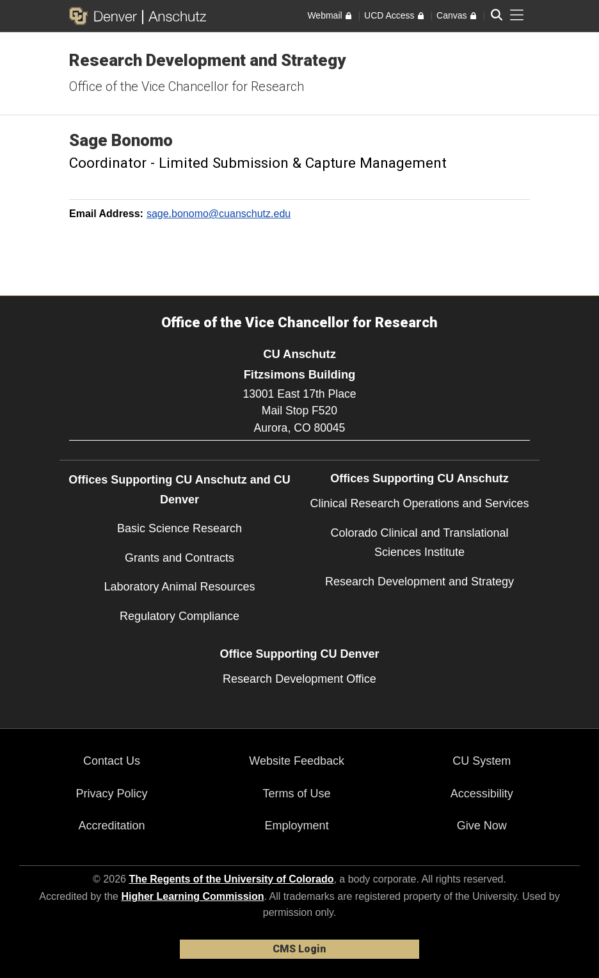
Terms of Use (297, 793)
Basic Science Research (179, 528)
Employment (297, 825)
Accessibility (482, 793)
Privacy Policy (112, 793)
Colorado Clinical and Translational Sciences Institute (419, 542)
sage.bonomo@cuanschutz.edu (219, 213)
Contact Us (111, 760)
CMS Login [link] (299, 949)
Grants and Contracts (179, 557)
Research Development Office (299, 678)
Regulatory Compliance (179, 616)
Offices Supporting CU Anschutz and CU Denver (179, 489)
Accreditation (112, 825)
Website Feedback (296, 760)
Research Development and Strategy (207, 60)
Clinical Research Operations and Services (419, 503)
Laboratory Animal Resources (179, 586)
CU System (481, 760)
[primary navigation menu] (517, 15)
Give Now (482, 825)
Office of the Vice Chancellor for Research (186, 86)
